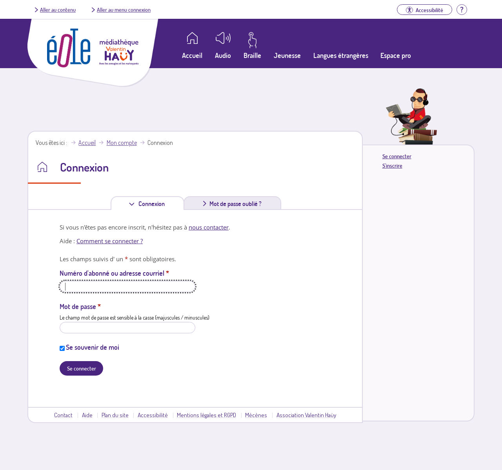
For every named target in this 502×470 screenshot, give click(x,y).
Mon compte (122, 142)
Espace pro (395, 55)
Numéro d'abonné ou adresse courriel (114, 273)
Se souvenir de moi (92, 347)
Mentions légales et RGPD (206, 415)
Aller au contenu (58, 9)
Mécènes (256, 415)
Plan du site (115, 415)
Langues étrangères (340, 55)
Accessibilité (153, 415)
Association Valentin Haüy (306, 415)
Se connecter (396, 156)
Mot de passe (80, 306)
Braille (252, 55)
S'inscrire (392, 165)
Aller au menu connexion (124, 9)
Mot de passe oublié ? (235, 204)
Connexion (153, 203)
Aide (87, 415)
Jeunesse (287, 55)
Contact (63, 415)
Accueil (87, 142)
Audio (223, 55)
